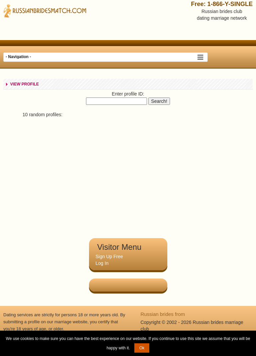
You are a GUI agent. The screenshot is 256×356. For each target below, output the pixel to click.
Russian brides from (162, 314)
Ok (141, 348)
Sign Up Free (109, 256)
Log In (102, 263)
